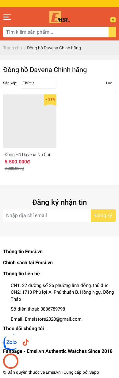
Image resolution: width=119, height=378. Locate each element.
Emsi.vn (53, 372)
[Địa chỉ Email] (59, 215)
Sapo (94, 372)
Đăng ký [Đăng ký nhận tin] (103, 215)
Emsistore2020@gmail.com (53, 319)
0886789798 (52, 309)
